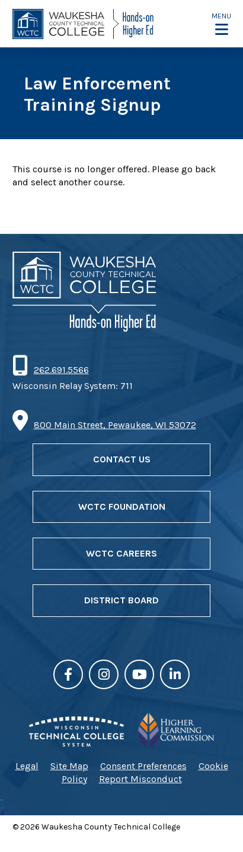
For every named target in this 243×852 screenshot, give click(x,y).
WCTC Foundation (121, 506)
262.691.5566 (61, 369)
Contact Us (122, 459)
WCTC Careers (121, 553)
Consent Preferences (143, 765)
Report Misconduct (140, 779)
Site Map (69, 765)
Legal (27, 765)
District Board (121, 600)
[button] (221, 24)
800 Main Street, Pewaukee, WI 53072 (115, 424)
